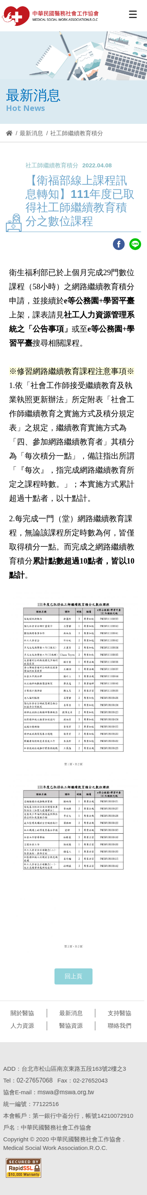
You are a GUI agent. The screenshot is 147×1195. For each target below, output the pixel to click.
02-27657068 (33, 1080)
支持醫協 (118, 1013)
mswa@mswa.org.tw (64, 1092)
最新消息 (31, 133)
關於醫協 (21, 1013)
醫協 (51, 16)
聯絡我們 (118, 1025)
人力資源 (21, 1025)
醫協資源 (69, 1025)
